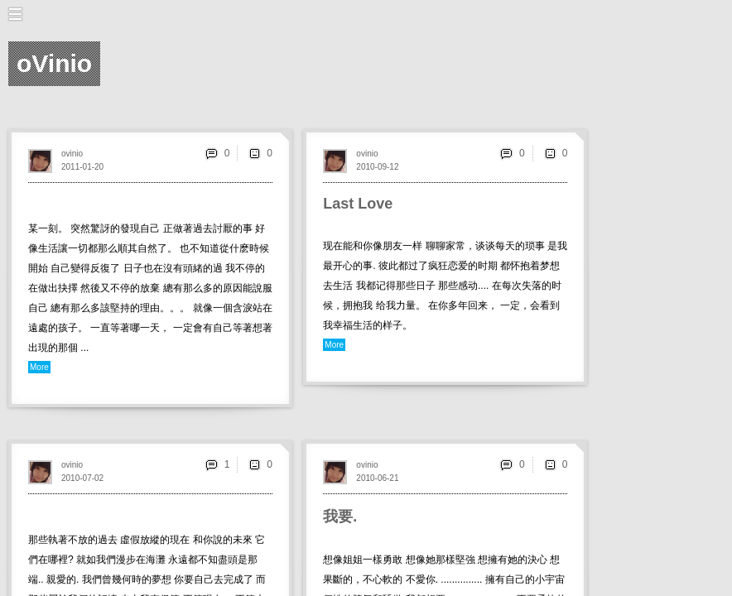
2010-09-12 (377, 166)
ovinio (72, 153)
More (39, 367)
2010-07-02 (82, 478)
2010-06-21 (377, 478)
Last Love (357, 203)
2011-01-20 (82, 166)
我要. (340, 516)
